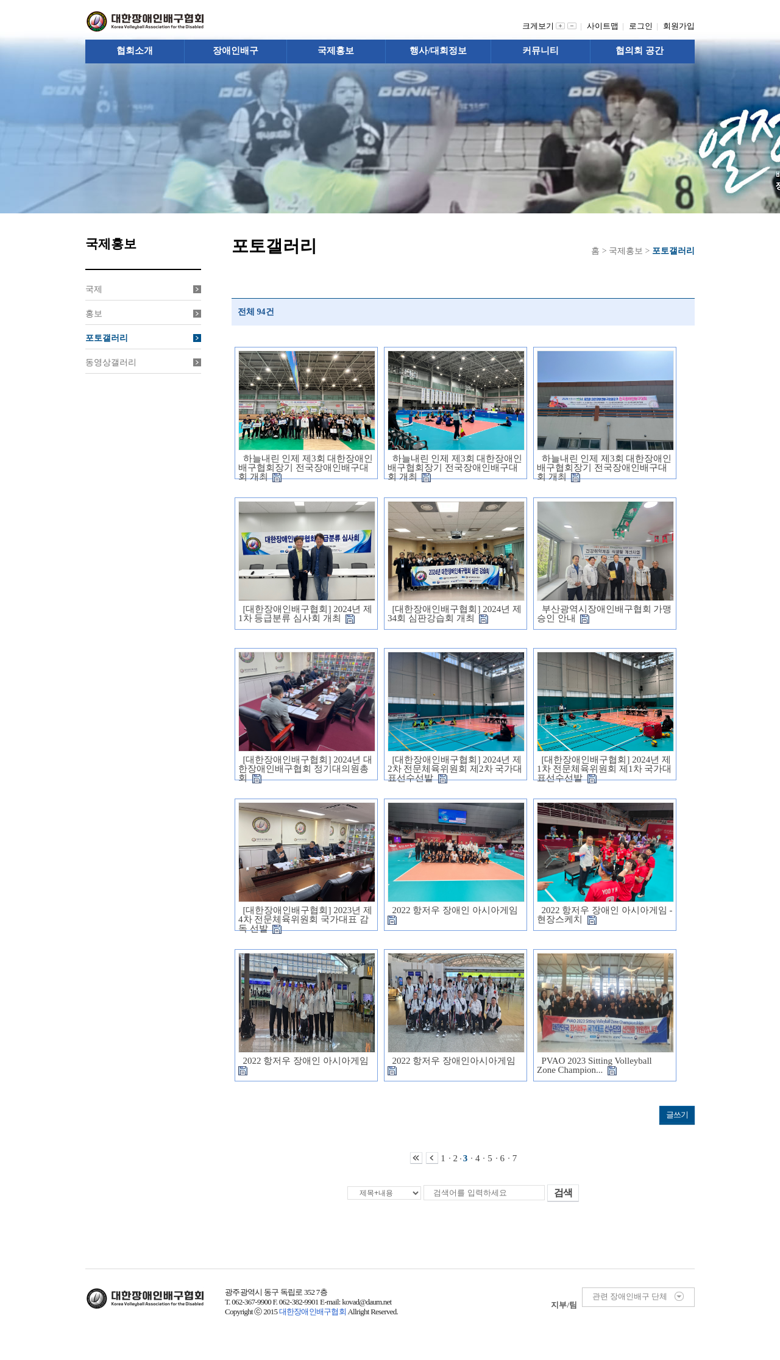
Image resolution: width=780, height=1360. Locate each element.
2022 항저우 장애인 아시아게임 (455, 914)
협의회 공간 (639, 50)
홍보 (143, 313)
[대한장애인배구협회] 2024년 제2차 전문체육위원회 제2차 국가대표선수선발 (455, 769)
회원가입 (679, 25)
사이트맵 (605, 25)
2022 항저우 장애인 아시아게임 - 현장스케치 (605, 914)
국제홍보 (335, 50)
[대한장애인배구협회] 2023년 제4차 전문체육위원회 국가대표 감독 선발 (305, 919)
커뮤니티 (540, 50)
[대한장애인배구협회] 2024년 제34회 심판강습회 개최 (455, 613)
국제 (143, 289)
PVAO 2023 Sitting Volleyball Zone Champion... (594, 1065)
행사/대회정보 (438, 50)
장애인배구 (235, 50)
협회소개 (134, 50)
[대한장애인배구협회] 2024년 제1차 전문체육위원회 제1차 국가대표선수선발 (604, 769)
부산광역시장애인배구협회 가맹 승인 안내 (604, 613)
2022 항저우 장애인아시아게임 (454, 1065)
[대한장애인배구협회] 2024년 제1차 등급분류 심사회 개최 (305, 613)
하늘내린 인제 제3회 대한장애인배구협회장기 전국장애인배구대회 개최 (305, 468)
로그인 (643, 25)
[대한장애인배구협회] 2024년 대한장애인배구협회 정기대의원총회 (305, 769)
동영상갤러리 (143, 362)
